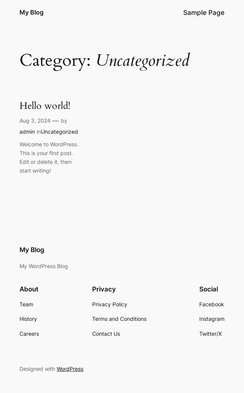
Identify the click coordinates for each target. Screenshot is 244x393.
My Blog (32, 12)
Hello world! (45, 106)
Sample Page (203, 12)
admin (27, 131)
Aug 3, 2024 (35, 120)
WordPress (70, 369)
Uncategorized (59, 131)
